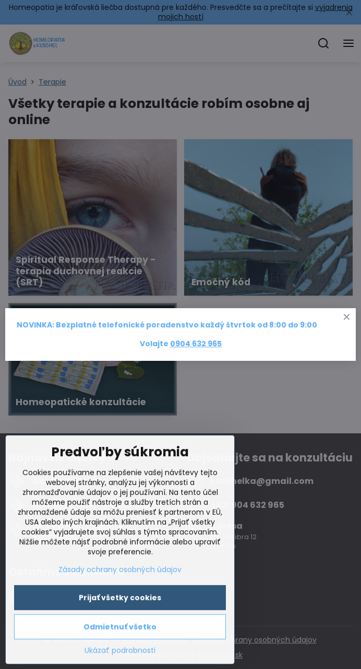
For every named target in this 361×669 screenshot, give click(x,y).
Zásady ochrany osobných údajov (120, 608)
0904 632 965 (196, 343)
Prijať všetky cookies (120, 636)
